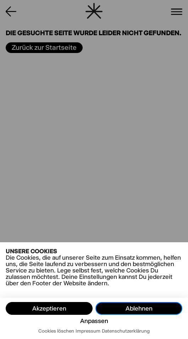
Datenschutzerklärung (126, 331)
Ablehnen (139, 308)
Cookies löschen (56, 331)
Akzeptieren (49, 308)
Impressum (88, 331)
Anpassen (94, 321)
